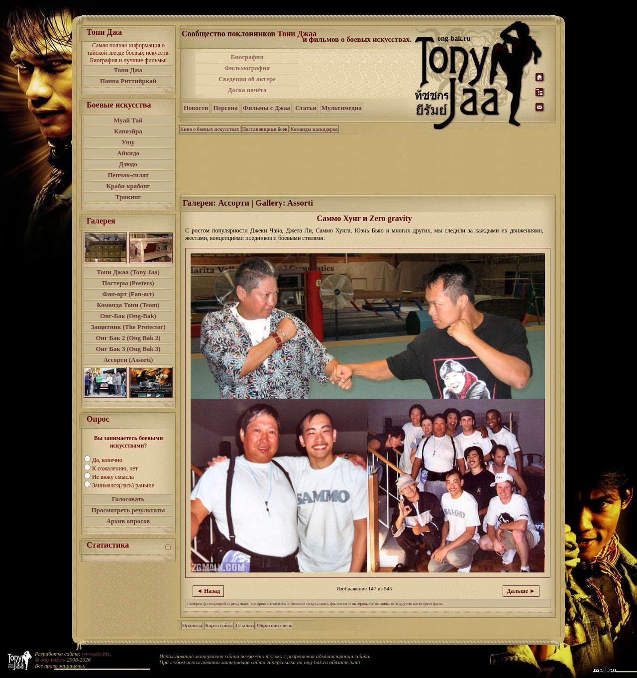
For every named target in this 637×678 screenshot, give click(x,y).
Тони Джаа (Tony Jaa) (128, 272)
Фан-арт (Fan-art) (128, 294)
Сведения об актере (247, 79)
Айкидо (128, 153)
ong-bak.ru (52, 660)
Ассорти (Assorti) (128, 359)
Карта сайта (218, 625)
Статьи (306, 108)
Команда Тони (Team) (128, 305)
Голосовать (128, 499)
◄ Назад (208, 590)
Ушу (128, 142)
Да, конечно (107, 459)
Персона (225, 108)
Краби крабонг (128, 186)
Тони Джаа (297, 33)
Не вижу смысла (113, 476)
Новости (196, 108)
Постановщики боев (265, 129)
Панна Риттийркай (128, 81)
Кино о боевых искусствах (209, 129)
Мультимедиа (341, 108)
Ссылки (245, 625)
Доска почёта (246, 90)
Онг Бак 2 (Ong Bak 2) (128, 337)
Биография (247, 57)
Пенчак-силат (127, 175)
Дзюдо (128, 164)
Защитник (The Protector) (128, 327)
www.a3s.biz (95, 654)
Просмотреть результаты (128, 510)
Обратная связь (274, 625)
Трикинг (128, 197)
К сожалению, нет (115, 468)
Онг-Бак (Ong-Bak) (128, 316)
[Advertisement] (358, 73)
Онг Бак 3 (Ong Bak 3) (128, 348)
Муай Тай (127, 120)
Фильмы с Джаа (266, 108)
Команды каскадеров (314, 129)
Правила (192, 625)
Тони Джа (128, 70)
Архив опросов (128, 521)
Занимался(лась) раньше (123, 485)
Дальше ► (521, 590)
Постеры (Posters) (128, 283)
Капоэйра (128, 131)
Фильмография (247, 68)
